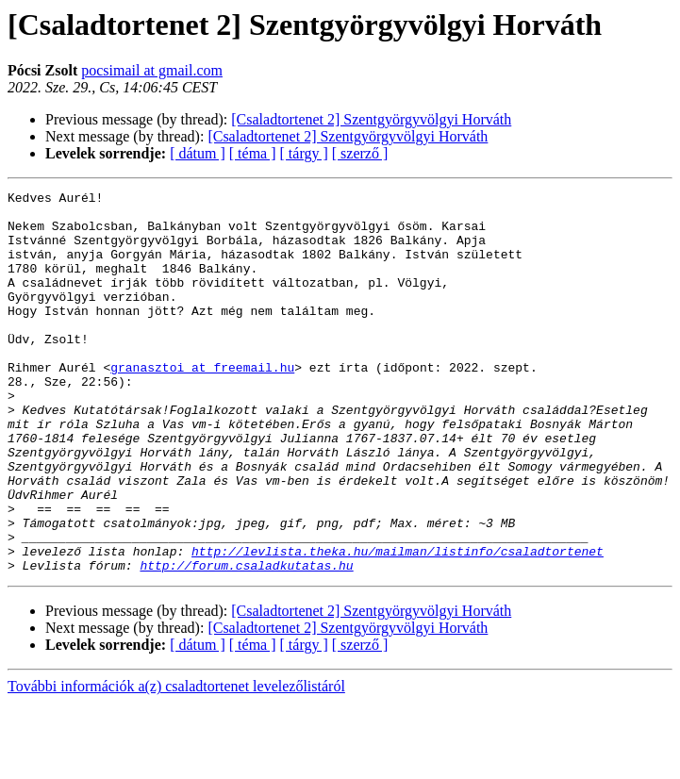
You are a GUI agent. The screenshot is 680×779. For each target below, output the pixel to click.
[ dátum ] (197, 153)
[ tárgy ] (304, 153)
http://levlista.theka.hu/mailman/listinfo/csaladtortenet (397, 624)
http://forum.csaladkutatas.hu (246, 641)
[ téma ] (252, 153)
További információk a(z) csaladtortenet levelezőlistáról (176, 762)
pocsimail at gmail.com (152, 70)
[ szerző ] (360, 153)
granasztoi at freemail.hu (202, 403)
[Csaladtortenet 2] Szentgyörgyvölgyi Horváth (371, 119)
